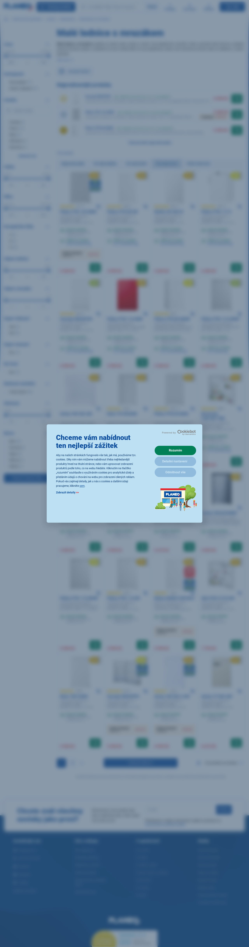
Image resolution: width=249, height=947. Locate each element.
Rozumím (175, 450)
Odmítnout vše (175, 472)
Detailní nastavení (174, 461)
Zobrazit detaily (67, 492)
